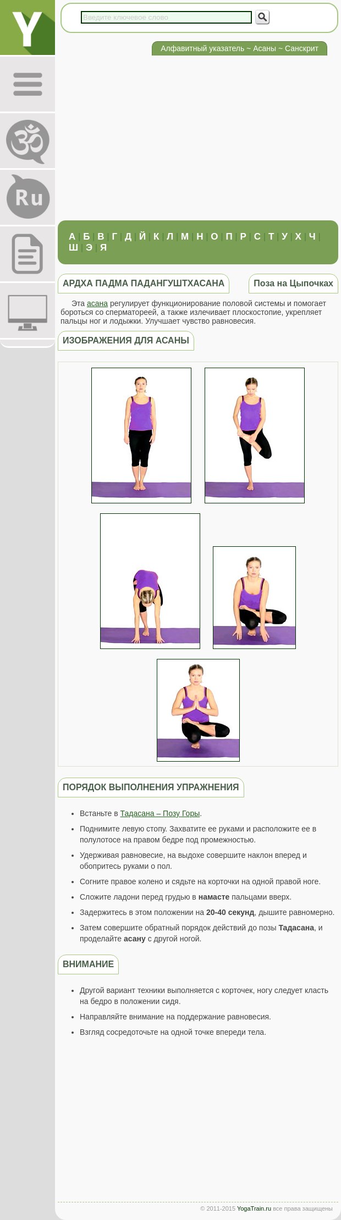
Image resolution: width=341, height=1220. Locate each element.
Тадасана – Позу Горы (160, 813)
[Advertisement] (195, 138)
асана (97, 303)
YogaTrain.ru (254, 1208)
